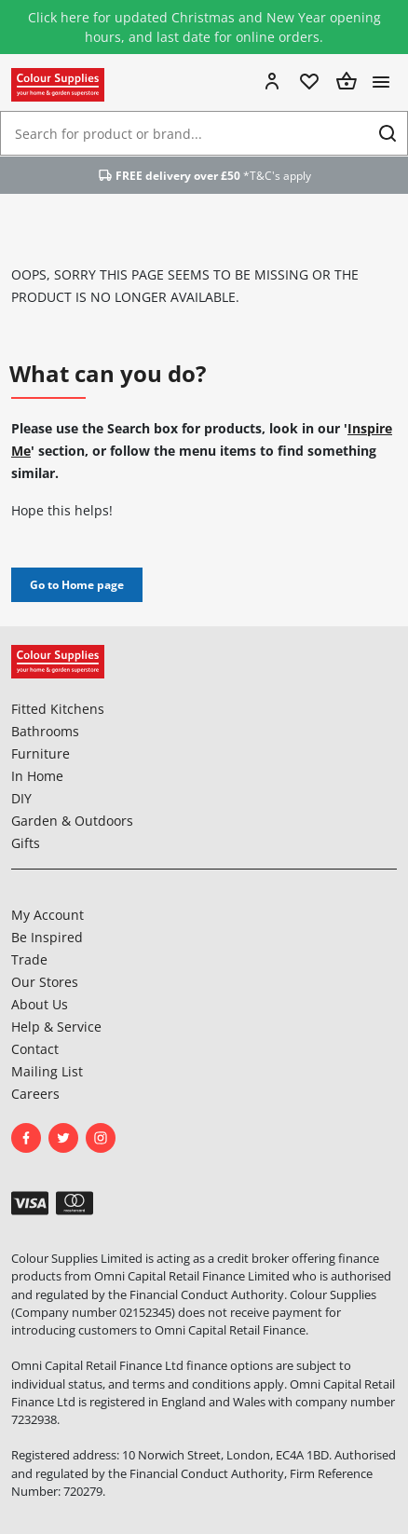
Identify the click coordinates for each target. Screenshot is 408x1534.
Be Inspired (47, 937)
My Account (47, 915)
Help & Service (56, 1026)
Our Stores (44, 982)
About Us (39, 1004)
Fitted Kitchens (57, 709)
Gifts (25, 843)
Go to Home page (77, 585)
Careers (35, 1094)
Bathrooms (45, 731)
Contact (35, 1049)
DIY (21, 798)
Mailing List (47, 1071)
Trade (29, 959)
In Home (37, 776)
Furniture (40, 753)
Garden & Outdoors (72, 820)
